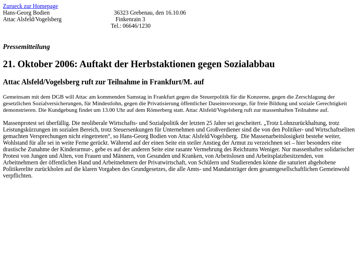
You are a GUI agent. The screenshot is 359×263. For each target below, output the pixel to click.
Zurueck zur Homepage (30, 6)
